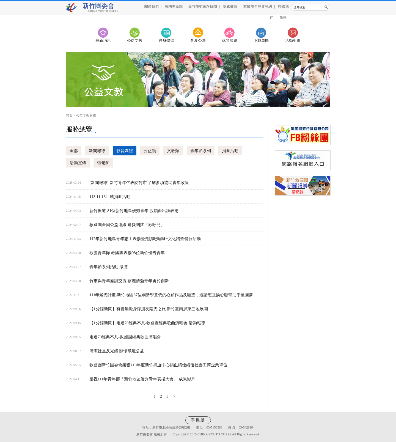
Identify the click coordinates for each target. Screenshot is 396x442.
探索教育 (230, 6)
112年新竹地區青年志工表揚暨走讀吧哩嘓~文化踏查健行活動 (145, 239)
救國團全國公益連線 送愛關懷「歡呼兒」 (127, 225)
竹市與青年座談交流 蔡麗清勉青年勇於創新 (129, 281)
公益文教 (134, 41)
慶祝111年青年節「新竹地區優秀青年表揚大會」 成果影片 (142, 379)
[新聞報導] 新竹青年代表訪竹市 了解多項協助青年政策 (139, 182)
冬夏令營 (198, 41)
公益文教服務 (86, 115)
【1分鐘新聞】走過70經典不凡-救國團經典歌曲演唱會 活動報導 (147, 323)
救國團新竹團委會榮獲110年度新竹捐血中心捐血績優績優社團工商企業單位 (158, 365)
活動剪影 (293, 41)
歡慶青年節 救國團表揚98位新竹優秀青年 (127, 253)
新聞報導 (97, 151)
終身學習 (166, 41)
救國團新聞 (174, 6)
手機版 (198, 420)
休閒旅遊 (229, 41)
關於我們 (151, 6)
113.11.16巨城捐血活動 (109, 196)
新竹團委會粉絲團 (202, 6)
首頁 (69, 115)
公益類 (150, 151)
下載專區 (261, 41)
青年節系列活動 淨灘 (108, 267)
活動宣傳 (78, 163)
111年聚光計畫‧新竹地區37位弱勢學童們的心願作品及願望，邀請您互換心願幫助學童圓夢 (171, 295)
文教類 (173, 151)
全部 (74, 151)
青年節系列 (200, 151)
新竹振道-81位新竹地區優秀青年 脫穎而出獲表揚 (133, 210)
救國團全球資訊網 (257, 6)
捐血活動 (230, 151)
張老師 (103, 163)
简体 (283, 17)
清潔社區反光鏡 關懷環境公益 (116, 351)
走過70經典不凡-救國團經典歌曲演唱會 (125, 337)
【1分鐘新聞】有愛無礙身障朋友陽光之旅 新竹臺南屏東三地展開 (148, 309)
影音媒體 (124, 151)
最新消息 (103, 41)
